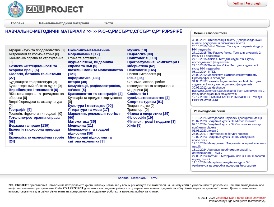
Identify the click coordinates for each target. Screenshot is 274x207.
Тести (153, 178)
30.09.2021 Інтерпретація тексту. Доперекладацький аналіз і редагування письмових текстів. (227, 41)
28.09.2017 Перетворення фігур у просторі (220, 133)
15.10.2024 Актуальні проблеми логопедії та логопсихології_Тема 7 (221, 151)
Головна (123, 178)
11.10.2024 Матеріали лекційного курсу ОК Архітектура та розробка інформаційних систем (224, 164)
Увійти (238, 3)
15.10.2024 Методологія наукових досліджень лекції (227, 117)
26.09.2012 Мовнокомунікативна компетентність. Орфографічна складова (225, 76)
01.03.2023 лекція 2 (205, 130)
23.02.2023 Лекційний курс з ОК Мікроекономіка (224, 121)
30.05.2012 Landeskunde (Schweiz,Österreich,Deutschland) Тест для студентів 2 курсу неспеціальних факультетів (228, 90)
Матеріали (138, 178)
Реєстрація (253, 3)
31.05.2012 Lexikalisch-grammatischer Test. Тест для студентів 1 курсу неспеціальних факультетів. (226, 83)
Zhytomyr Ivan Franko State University (241, 197)
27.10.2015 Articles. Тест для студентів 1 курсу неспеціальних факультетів (223, 60)
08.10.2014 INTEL (204, 71)
